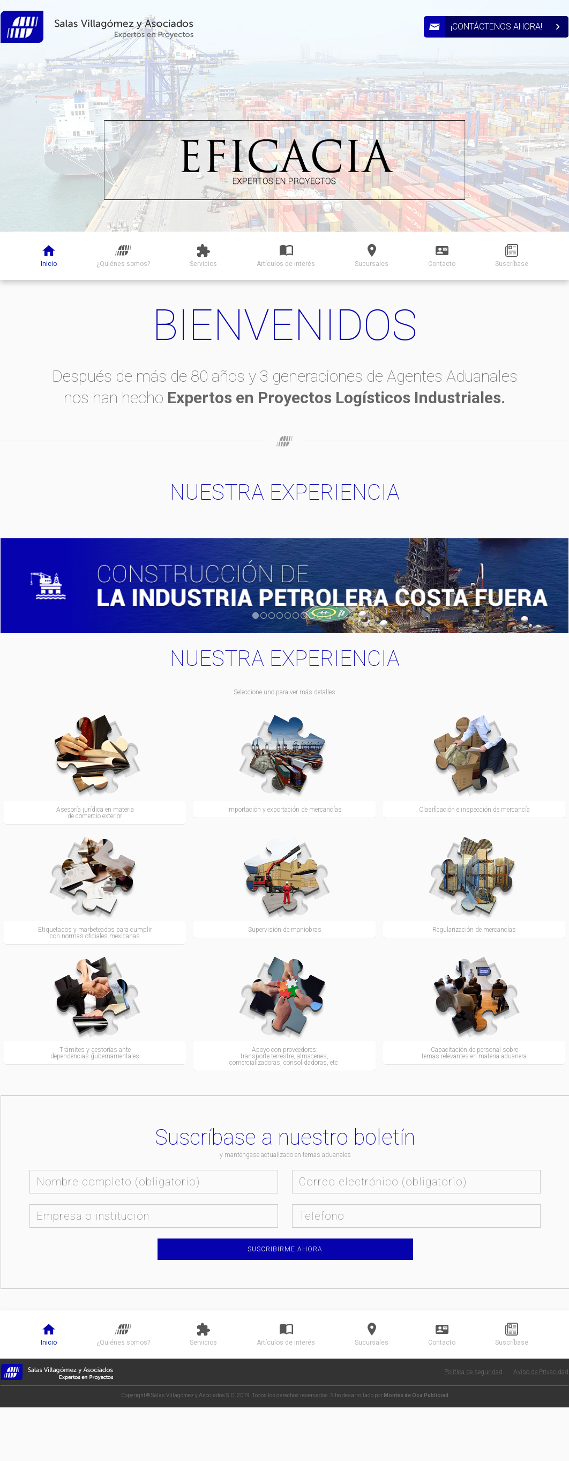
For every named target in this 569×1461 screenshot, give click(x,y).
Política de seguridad (473, 1372)
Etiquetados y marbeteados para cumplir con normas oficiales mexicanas (95, 933)
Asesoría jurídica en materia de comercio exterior (95, 813)
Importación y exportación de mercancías (284, 809)
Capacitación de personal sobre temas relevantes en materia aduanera (474, 1053)
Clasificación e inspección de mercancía (474, 809)
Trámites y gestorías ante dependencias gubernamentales (94, 1053)
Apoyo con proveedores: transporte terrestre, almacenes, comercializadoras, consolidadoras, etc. (284, 1056)
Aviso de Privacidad (540, 1372)
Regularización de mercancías (474, 929)
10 (328, 615)
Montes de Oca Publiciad (416, 1395)
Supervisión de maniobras (284, 929)
